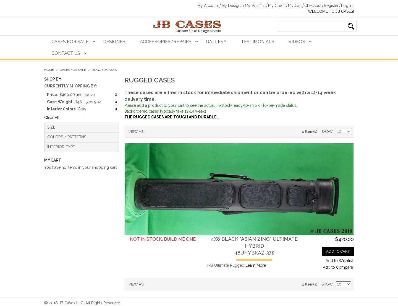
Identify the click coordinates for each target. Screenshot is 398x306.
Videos (297, 41)
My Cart (295, 5)
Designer (114, 41)
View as (136, 131)
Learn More (255, 265)
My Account (208, 5)
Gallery (216, 41)
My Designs (231, 5)
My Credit (277, 5)
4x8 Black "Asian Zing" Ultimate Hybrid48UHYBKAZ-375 (254, 246)
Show (327, 131)
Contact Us (65, 53)
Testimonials (257, 41)
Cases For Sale (70, 41)
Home (49, 70)
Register (331, 5)
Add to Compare (338, 267)
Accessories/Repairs (166, 41)
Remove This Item (116, 94)
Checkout (312, 5)
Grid (158, 132)
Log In (346, 5)
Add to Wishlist (339, 260)
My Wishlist (255, 5)
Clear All (51, 117)
